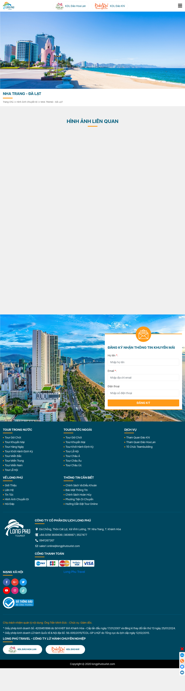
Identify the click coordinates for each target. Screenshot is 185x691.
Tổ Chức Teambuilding (139, 446)
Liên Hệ (9, 490)
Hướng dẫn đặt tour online (82, 503)
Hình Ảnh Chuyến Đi (17, 499)
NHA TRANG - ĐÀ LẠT (52, 102)
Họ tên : (113, 355)
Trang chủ (8, 102)
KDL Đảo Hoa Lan (22, 649)
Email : (112, 370)
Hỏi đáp (9, 503)
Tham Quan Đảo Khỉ (138, 437)
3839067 (69, 534)
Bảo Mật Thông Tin (77, 490)
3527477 (82, 534)
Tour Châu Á (73, 456)
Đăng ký (143, 403)
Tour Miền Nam (14, 465)
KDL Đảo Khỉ (65, 649)
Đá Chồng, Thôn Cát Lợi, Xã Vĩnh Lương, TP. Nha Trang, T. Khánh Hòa (78, 529)
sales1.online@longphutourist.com (57, 546)
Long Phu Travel (74, 572)
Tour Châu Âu (74, 460)
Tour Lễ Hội (11, 469)
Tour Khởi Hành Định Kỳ (19, 451)
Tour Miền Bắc (13, 456)
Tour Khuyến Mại (15, 442)
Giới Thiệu (11, 485)
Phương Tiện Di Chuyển (79, 499)
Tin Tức (9, 494)
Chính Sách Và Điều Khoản (81, 485)
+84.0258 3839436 (50, 534)
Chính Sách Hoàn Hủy (78, 494)
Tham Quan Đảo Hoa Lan (141, 442)
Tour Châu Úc (74, 465)
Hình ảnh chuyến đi (27, 102)
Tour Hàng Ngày (14, 446)
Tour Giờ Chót (13, 437)
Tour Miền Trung (14, 460)
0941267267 (44, 540)
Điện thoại (113, 386)
